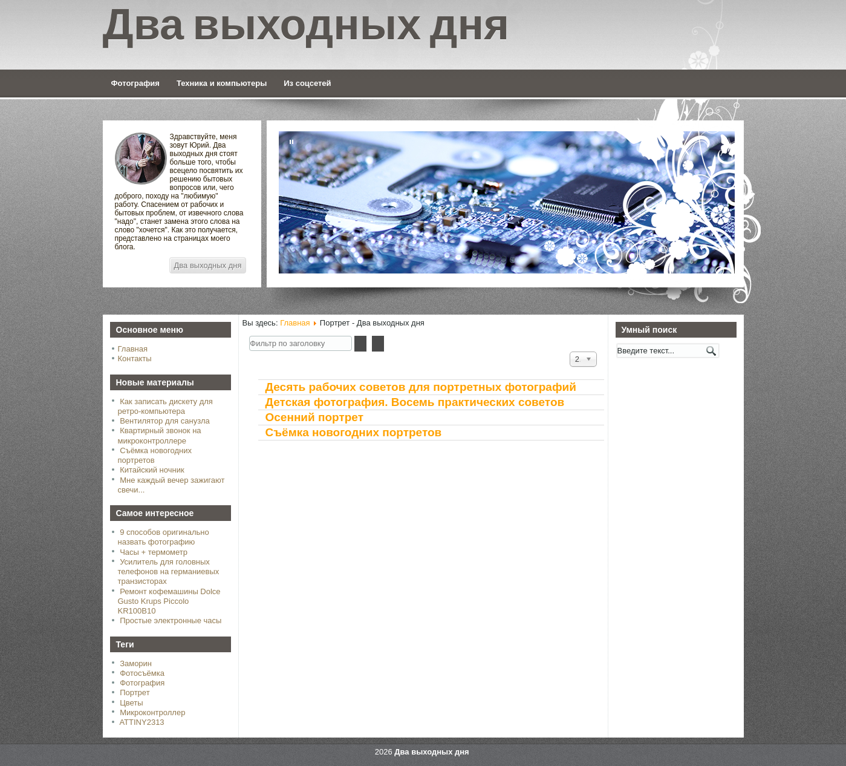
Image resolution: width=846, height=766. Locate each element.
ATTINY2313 (141, 722)
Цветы (131, 702)
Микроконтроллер (152, 712)
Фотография (135, 83)
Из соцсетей (307, 83)
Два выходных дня (208, 265)
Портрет (134, 692)
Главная (133, 348)
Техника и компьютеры (222, 83)
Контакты (135, 358)
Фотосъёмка (142, 673)
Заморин (136, 663)
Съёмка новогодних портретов (353, 432)
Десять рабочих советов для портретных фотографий (420, 387)
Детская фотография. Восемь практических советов (415, 402)
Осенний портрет (314, 417)
